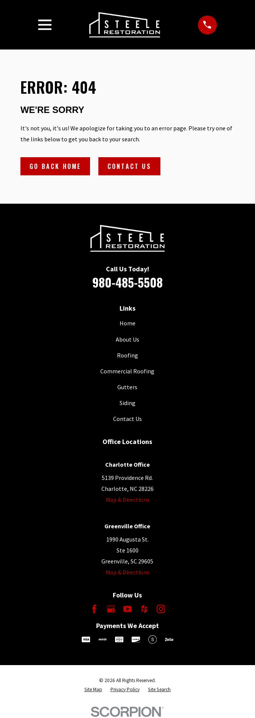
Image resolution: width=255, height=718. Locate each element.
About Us (127, 339)
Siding (127, 403)
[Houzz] (144, 609)
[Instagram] (161, 609)
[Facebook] (94, 609)
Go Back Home (55, 166)
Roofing (127, 355)
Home (127, 323)
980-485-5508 (127, 282)
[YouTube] (127, 609)
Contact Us (129, 166)
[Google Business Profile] (111, 609)
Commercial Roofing (127, 371)
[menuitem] (93, 689)
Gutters (127, 387)
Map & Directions (127, 499)
